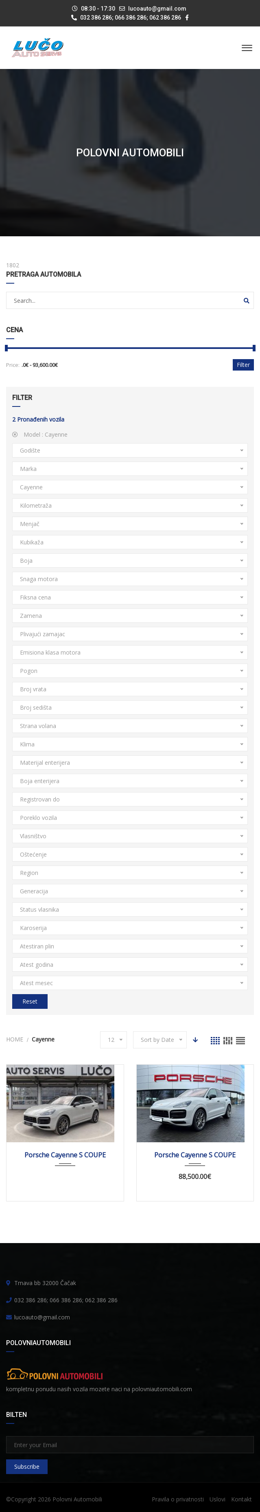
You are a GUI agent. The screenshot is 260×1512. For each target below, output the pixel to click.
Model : (40, 434)
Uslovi (217, 1499)
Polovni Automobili (77, 1499)
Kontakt (241, 1499)
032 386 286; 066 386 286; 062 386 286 (126, 17)
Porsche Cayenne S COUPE (65, 1154)
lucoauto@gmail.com (157, 8)
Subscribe (26, 1466)
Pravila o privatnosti (178, 1499)
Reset (29, 1001)
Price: (13, 365)
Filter (243, 365)
